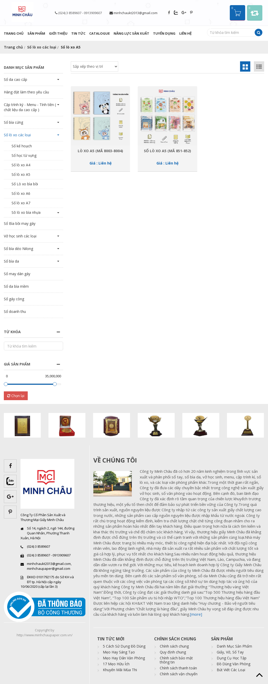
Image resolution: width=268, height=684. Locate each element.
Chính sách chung (174, 646)
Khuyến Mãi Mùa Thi (120, 669)
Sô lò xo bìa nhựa (26, 212)
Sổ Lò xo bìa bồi (25, 183)
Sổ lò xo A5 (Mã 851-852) (167, 150)
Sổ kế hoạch (22, 145)
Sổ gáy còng (14, 298)
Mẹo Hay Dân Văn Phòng (124, 658)
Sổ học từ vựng (24, 155)
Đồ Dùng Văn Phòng (233, 663)
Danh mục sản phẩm (24, 67)
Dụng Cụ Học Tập (231, 658)
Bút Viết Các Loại (231, 669)
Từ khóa (12, 331)
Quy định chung (173, 652)
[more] (196, 614)
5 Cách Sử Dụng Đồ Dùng (124, 646)
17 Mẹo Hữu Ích (116, 663)
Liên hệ (185, 33)
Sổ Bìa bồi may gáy (19, 223)
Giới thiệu (58, 33)
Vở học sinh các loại (20, 236)
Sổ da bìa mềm (16, 286)
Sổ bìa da (11, 261)
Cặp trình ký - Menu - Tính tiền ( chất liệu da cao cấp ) (30, 107)
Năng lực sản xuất (131, 33)
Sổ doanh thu (15, 311)
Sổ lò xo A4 (21, 164)
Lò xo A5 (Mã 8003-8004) (100, 150)
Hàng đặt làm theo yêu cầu (26, 92)
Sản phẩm (36, 33)
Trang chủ (14, 33)
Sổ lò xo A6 (21, 193)
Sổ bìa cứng (13, 122)
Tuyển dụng (164, 33)
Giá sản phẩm (17, 364)
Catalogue (99, 33)
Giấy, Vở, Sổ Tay (230, 652)
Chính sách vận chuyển (178, 673)
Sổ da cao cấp (15, 79)
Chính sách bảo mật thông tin (176, 660)
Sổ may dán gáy (17, 273)
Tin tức (78, 33)
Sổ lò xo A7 (21, 202)
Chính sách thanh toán (178, 668)
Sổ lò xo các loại (41, 47)
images (114, 483)
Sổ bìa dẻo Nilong (18, 248)
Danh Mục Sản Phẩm (234, 646)
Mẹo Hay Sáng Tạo (119, 652)
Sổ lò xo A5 (21, 174)
